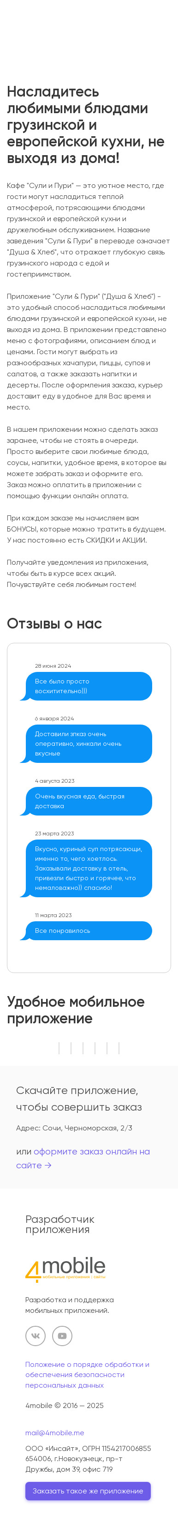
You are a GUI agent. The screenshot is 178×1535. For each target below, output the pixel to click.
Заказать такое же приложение (88, 1491)
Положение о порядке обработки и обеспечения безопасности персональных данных (87, 1375)
